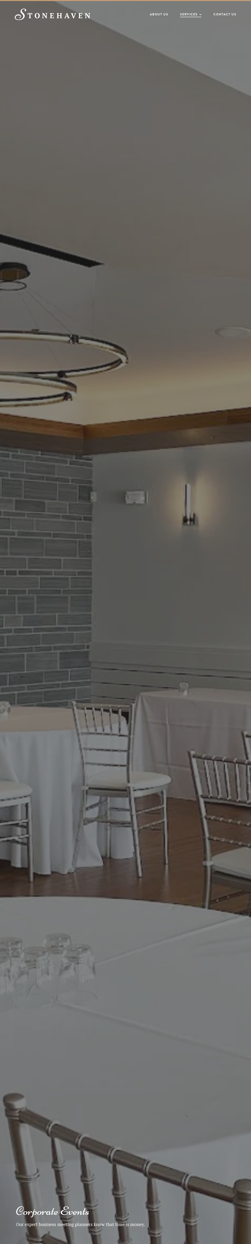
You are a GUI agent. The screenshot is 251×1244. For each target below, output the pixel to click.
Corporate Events (52, 1211)
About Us (157, 15)
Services (187, 15)
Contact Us (223, 15)
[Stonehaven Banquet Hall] (55, 15)
